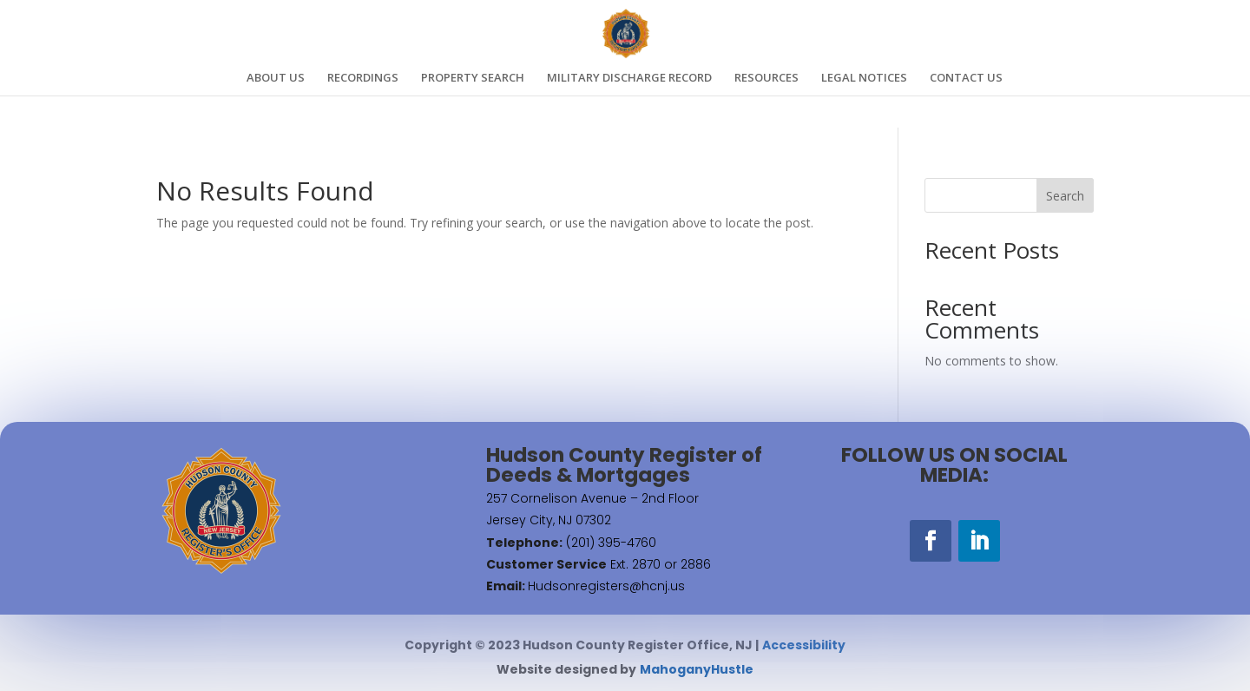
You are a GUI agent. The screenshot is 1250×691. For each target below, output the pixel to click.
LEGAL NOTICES (864, 78)
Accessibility (803, 645)
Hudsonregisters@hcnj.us (606, 586)
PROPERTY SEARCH (472, 78)
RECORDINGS (362, 78)
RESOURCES (766, 78)
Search (1065, 196)
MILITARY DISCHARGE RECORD (629, 78)
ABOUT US (276, 78)
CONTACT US (966, 78)
